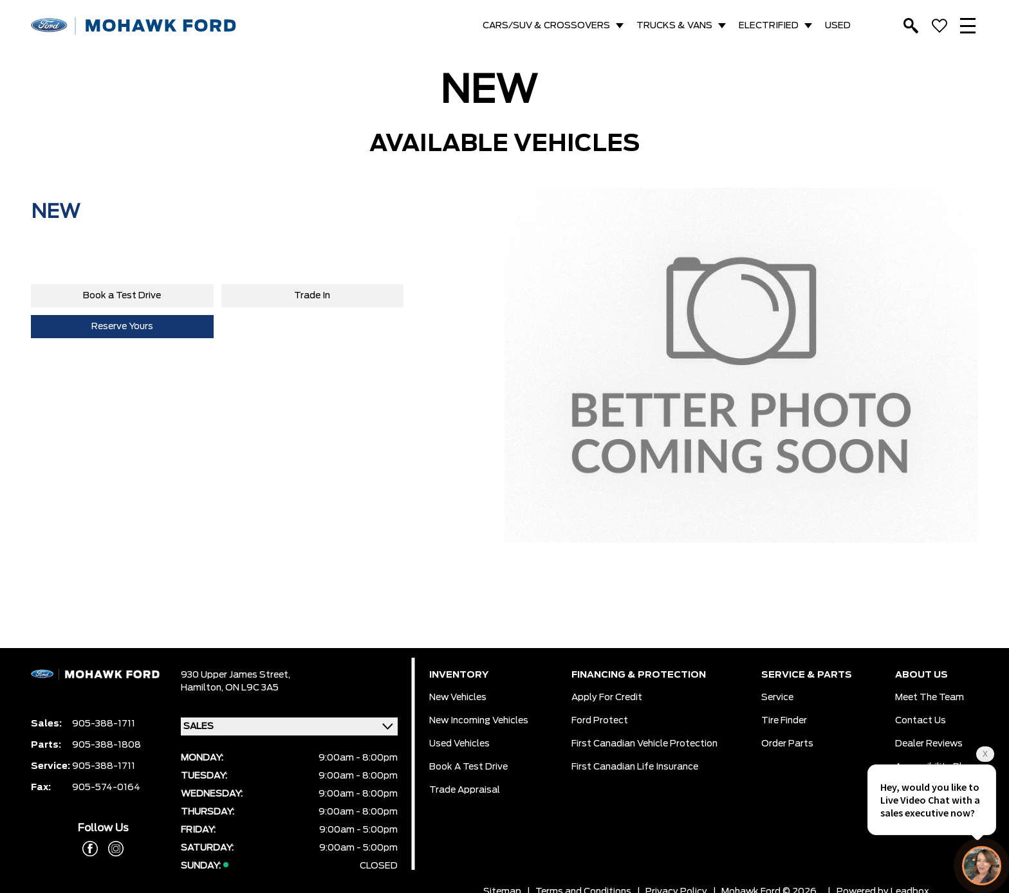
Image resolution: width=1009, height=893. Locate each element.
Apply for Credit (606, 697)
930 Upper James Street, (235, 675)
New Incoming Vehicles (478, 720)
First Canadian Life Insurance (634, 766)
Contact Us (920, 720)
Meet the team (929, 697)
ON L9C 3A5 (252, 687)
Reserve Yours (122, 326)
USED (838, 25)
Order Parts (787, 743)
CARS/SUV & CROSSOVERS (546, 25)
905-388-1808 (106, 745)
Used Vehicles (459, 743)
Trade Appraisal (464, 790)
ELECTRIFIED (769, 25)
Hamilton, (203, 687)
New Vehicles (457, 697)
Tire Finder (784, 720)
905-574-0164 (106, 787)
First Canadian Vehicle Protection (644, 743)
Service (777, 697)
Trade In (312, 295)
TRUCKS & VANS (674, 25)
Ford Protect (599, 720)
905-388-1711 (103, 723)
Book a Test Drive (122, 295)
